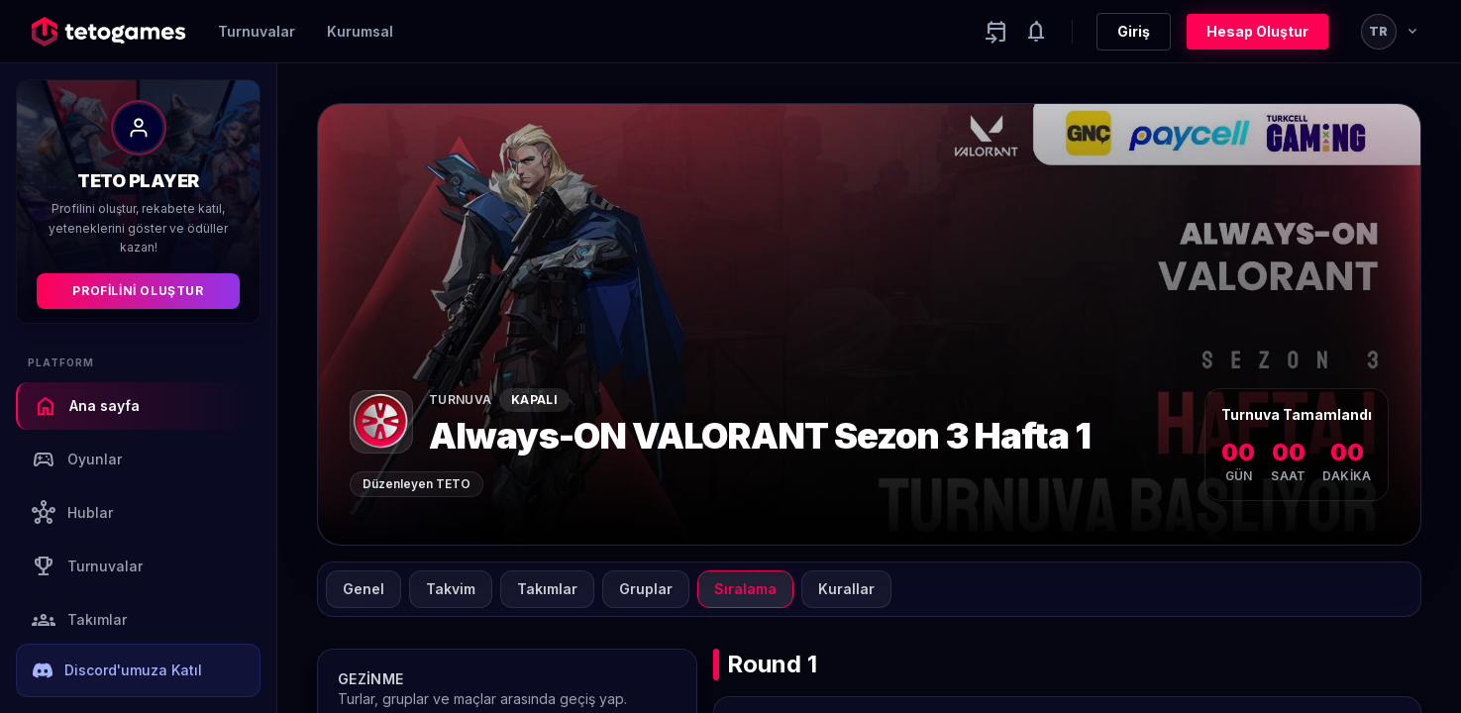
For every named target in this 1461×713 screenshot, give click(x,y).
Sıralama (745, 588)
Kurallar (846, 588)
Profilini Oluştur (137, 290)
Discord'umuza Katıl (117, 670)
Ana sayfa (87, 406)
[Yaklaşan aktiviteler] (996, 32)
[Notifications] (1036, 32)
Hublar (72, 513)
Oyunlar (77, 459)
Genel (363, 588)
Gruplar (646, 588)
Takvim (450, 588)
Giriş (1133, 31)
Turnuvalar (256, 31)
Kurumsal (360, 31)
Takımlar (79, 620)
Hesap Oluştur (1257, 31)
